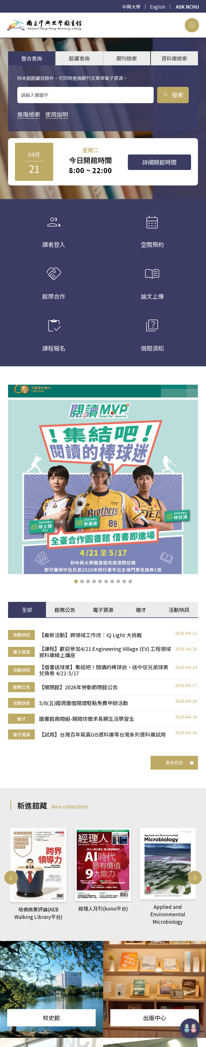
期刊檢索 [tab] (126, 58)
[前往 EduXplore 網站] (190, 1028)
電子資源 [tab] (103, 609)
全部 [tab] (27, 609)
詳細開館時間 (159, 162)
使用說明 (56, 114)
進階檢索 (28, 114)
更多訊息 (180, 762)
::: (1, 16)
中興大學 (131, 6)
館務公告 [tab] (65, 609)
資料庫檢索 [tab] (174, 58)
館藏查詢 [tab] (79, 58)
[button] (76, 581)
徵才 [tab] (141, 609)
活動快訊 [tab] (179, 609)
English (157, 6)
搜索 (173, 95)
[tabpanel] (103, 684)
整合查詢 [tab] (31, 58)
